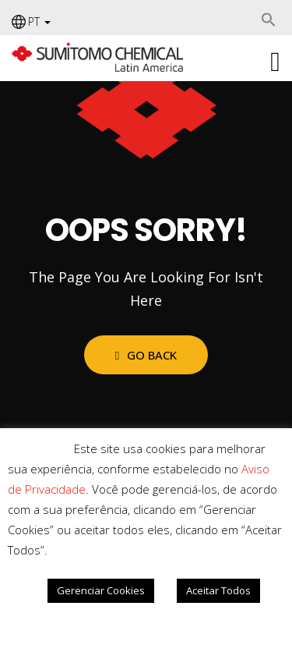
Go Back (146, 355)
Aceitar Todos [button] (218, 590)
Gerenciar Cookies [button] (101, 590)
